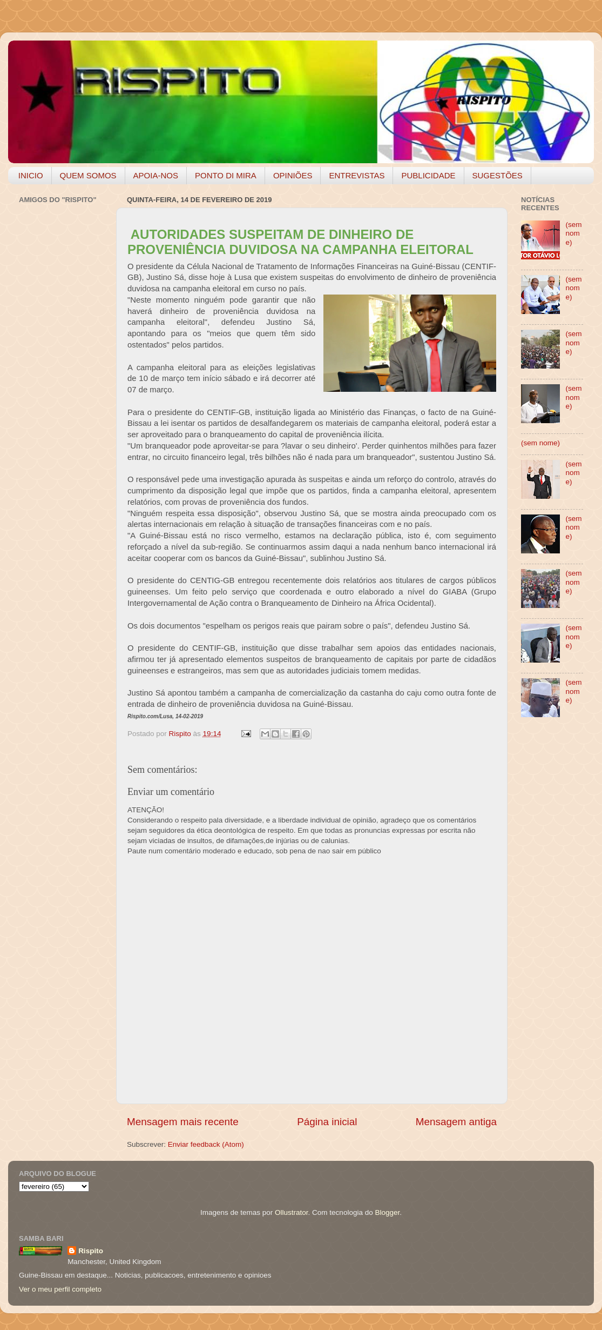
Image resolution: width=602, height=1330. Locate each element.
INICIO (30, 175)
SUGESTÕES (497, 175)
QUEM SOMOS (88, 175)
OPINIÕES (293, 175)
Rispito (90, 1251)
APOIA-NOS (155, 175)
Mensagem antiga (456, 1121)
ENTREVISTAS (356, 175)
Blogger (387, 1212)
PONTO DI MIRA (225, 175)
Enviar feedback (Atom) (206, 1144)
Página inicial (327, 1121)
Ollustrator (291, 1212)
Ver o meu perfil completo (60, 1289)
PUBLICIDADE (428, 175)
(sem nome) (573, 233)
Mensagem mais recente (183, 1121)
